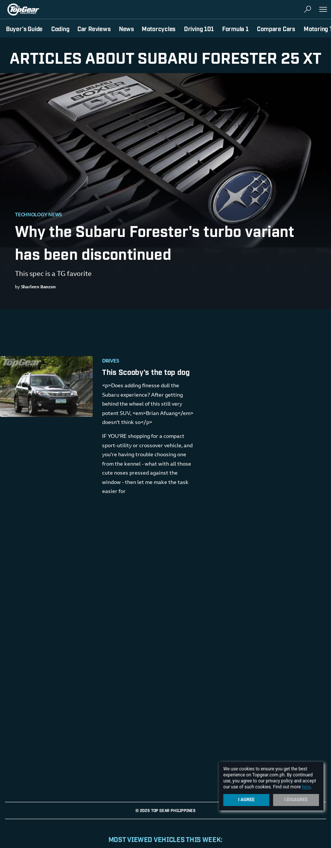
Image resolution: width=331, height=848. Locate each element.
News (126, 28)
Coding (60, 28)
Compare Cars (276, 28)
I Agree (246, 799)
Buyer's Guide (24, 28)
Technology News (38, 215)
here (306, 787)
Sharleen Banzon (38, 287)
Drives (110, 361)
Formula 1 (235, 28)
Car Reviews (93, 28)
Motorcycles (158, 28)
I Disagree (296, 799)
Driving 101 (199, 28)
